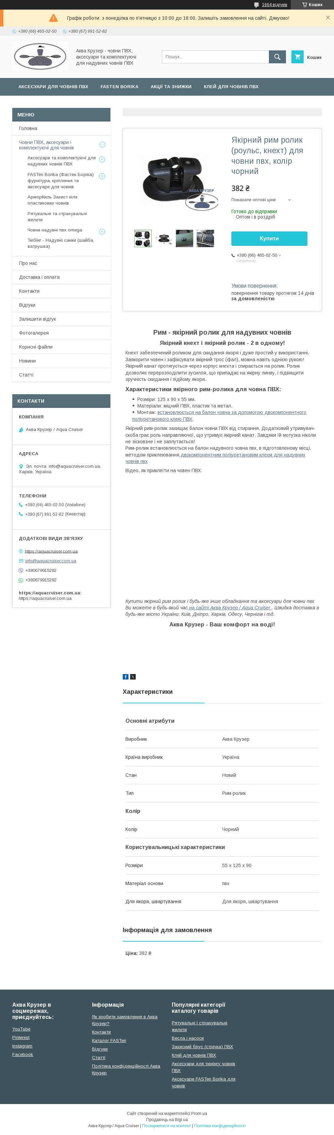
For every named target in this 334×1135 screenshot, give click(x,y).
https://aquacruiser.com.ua (51, 551)
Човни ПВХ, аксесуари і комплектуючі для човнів (46, 145)
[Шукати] (277, 56)
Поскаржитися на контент (166, 1125)
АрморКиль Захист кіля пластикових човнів (52, 200)
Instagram (22, 1046)
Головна (28, 128)
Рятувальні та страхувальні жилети (57, 216)
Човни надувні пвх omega (55, 230)
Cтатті (98, 1057)
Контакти (29, 291)
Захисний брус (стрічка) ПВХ (202, 1046)
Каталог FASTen (109, 1040)
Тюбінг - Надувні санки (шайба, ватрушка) (61, 243)
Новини (27, 361)
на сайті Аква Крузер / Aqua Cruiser (229, 607)
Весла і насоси (188, 1038)
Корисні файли (35, 347)
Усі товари (103, 104)
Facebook (22, 1054)
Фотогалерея (34, 333)
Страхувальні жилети (47, 104)
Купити (269, 238)
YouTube (21, 1029)
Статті (26, 375)
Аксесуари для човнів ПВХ (53, 86)
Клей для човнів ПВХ (231, 86)
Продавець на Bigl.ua (167, 1119)
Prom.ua (199, 1113)
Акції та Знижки (171, 86)
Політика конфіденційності (220, 1125)
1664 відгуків (274, 4)
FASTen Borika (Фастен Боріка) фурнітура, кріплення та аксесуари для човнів (61, 180)
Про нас (28, 263)
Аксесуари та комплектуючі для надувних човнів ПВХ (62, 160)
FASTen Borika (119, 86)
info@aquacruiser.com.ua (50, 560)
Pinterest (20, 1037)
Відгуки (27, 305)
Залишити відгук (37, 319)
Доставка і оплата (39, 277)
